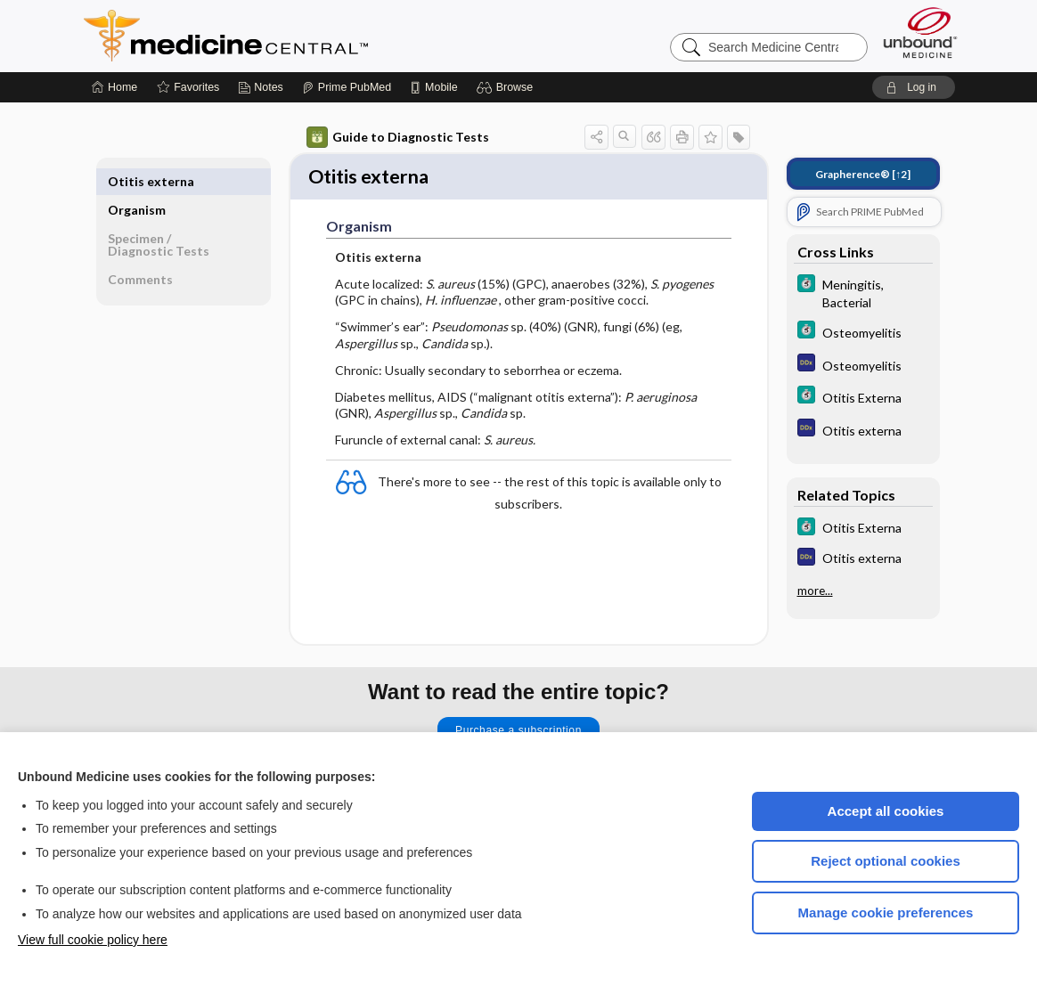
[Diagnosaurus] (863, 364)
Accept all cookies (886, 811)
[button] (507, 87)
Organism (137, 181)
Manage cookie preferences (886, 912)
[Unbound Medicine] (920, 32)
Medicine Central (304, 35)
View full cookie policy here (92, 940)
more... (815, 590)
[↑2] (862, 174)
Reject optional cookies (885, 860)
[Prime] (346, 87)
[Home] (114, 87)
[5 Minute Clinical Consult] (863, 292)
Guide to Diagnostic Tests (397, 137)
